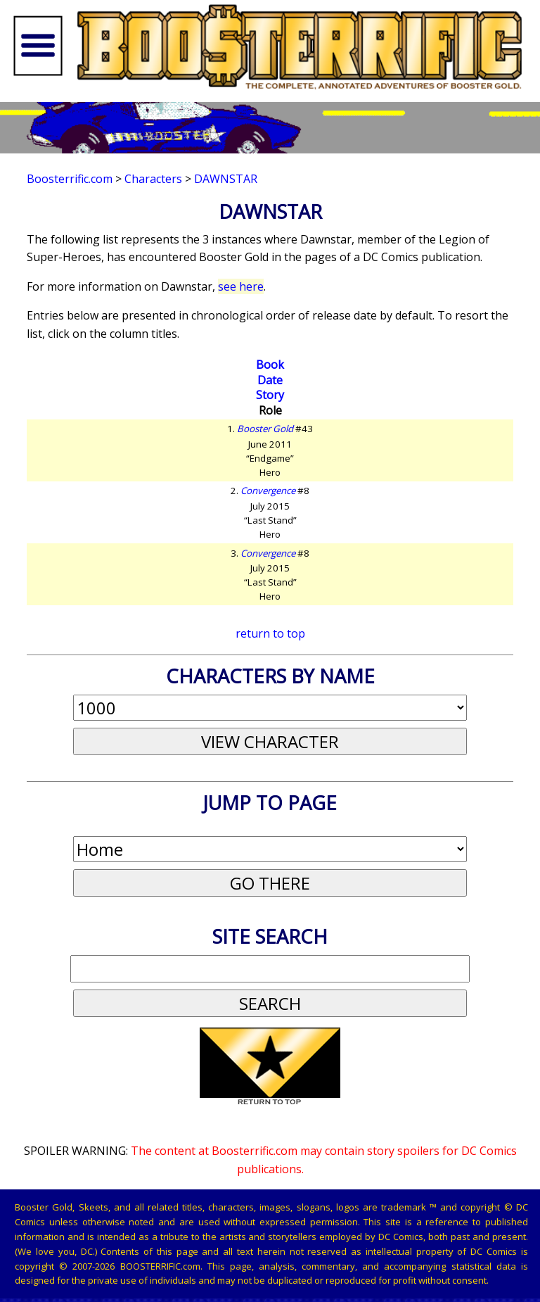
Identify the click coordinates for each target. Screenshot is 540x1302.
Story (270, 395)
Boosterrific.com (69, 179)
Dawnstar (225, 179)
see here (241, 286)
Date (270, 380)
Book (270, 364)
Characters (153, 179)
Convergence (267, 490)
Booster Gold (265, 428)
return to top (270, 633)
